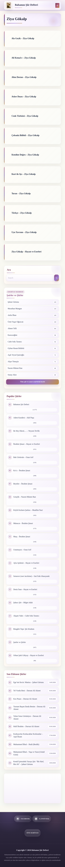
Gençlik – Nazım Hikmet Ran (24, 497)
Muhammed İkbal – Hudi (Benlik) (26, 744)
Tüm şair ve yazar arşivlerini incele (32, 382)
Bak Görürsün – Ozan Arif (23, 457)
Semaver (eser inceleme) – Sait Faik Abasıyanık (31, 576)
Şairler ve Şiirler (19, 642)
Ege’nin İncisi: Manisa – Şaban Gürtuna (28, 682)
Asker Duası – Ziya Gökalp (24, 96)
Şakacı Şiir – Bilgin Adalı (23, 603)
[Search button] (56, 278)
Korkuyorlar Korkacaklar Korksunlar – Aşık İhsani (28, 735)
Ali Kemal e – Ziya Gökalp (24, 58)
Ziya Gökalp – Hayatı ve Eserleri (26, 251)
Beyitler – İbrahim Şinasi (22, 484)
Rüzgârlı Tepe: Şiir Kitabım (23, 629)
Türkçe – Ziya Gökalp (22, 213)
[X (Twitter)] (41, 819)
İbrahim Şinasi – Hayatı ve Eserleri (26, 444)
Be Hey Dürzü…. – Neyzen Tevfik (26, 431)
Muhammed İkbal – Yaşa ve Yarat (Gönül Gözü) (29, 753)
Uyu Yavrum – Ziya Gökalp (24, 232)
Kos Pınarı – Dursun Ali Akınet (25, 699)
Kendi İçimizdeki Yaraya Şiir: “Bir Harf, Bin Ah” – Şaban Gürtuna (28, 763)
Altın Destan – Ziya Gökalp (24, 77)
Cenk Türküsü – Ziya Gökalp (25, 116)
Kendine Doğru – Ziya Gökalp (25, 155)
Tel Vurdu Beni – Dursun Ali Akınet (27, 691)
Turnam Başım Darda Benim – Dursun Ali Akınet (29, 708)
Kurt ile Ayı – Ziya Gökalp (24, 174)
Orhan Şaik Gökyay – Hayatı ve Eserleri (28, 655)
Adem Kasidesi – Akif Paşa (23, 418)
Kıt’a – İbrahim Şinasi (21, 470)
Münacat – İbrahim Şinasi (23, 523)
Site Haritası (32, 833)
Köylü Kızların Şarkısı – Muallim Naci (28, 510)
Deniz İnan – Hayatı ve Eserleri (25, 589)
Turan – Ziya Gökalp (21, 193)
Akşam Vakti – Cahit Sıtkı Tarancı (26, 616)
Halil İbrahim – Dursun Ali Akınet (26, 726)
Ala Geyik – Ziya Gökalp (23, 38)
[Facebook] (22, 819)
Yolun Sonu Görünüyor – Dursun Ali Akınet (27, 717)
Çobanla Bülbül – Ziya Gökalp (25, 135)
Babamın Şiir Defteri (26, 4)
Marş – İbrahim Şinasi (21, 537)
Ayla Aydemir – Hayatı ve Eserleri (26, 563)
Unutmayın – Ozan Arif (22, 550)
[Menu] (57, 5)
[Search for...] (30, 278)
